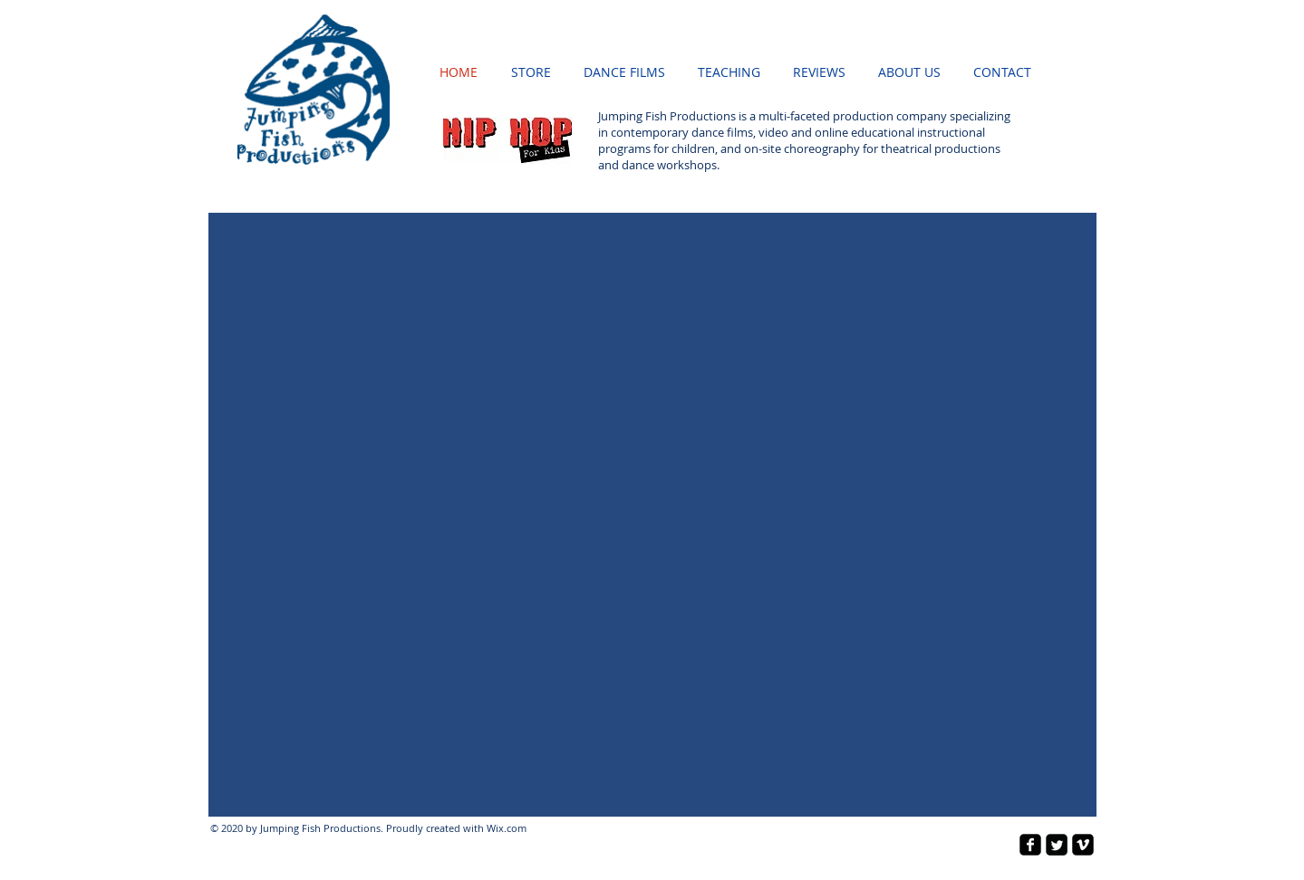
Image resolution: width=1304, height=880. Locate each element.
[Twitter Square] (1056, 845)
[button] (652, 515)
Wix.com (506, 828)
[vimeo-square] (1083, 845)
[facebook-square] (1030, 845)
